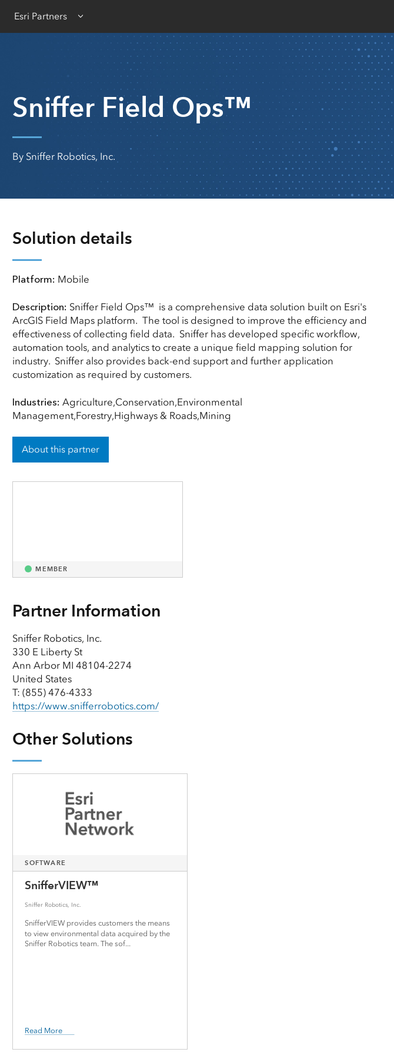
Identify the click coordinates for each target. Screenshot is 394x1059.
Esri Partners (40, 16)
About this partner (60, 449)
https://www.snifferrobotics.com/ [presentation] (85, 706)
